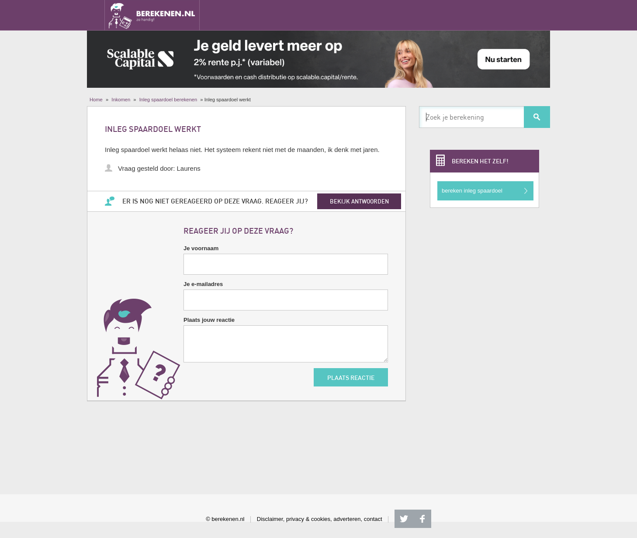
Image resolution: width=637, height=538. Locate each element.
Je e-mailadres (203, 284)
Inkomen (120, 99)
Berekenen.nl (152, 15)
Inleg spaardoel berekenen (168, 99)
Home (96, 99)
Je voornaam (200, 248)
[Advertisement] (484, 348)
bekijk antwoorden (359, 201)
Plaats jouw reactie (209, 320)
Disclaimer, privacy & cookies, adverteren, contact (319, 519)
